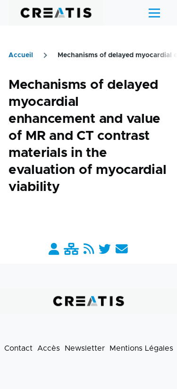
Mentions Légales (141, 348)
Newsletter (85, 348)
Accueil (20, 55)
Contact (18, 348)
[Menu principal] (154, 12)
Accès (48, 348)
